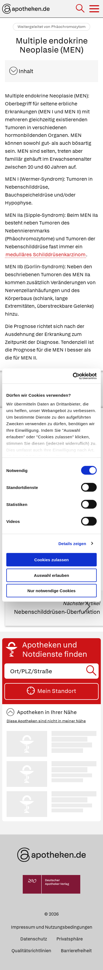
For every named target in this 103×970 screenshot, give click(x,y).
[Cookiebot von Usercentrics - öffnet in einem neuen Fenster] (73, 375)
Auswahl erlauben (51, 575)
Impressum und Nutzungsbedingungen (51, 927)
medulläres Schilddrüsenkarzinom (45, 254)
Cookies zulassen (51, 559)
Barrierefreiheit (76, 951)
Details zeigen (72, 543)
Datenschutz (33, 939)
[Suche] (80, 9)
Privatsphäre (69, 939)
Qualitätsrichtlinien (31, 951)
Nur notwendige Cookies (51, 590)
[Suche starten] (92, 670)
